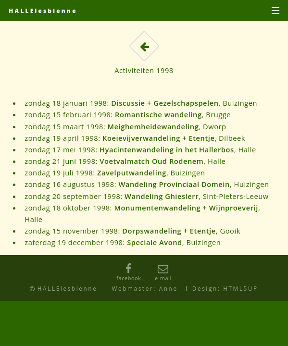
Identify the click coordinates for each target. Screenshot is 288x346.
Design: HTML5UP (225, 288)
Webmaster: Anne (145, 288)
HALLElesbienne (43, 10)
